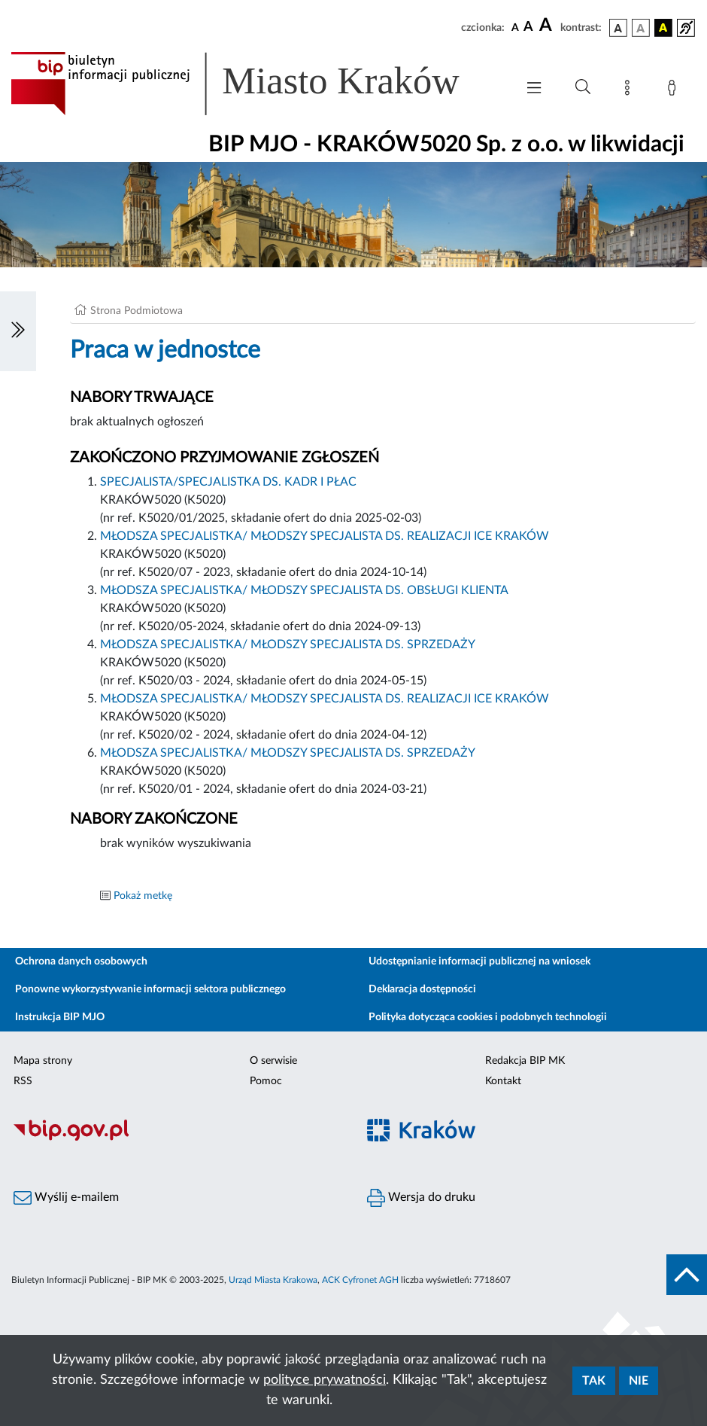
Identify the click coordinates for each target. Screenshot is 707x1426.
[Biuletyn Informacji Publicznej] (176, 1138)
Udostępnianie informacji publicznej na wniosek (479, 961)
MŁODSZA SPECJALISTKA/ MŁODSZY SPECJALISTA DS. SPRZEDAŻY (287, 644)
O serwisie (273, 1061)
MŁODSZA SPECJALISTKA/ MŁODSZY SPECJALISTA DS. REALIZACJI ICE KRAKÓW (324, 536)
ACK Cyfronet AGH (360, 1279)
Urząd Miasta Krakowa (273, 1279)
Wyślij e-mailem (66, 1198)
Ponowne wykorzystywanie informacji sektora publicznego (150, 989)
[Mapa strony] (630, 90)
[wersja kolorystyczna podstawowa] (618, 28)
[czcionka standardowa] (515, 27)
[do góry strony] (686, 1274)
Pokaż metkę (143, 896)
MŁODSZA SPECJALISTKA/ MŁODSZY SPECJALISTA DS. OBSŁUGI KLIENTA (304, 590)
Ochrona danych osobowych (81, 961)
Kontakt (503, 1081)
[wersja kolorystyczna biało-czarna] (641, 28)
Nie (638, 1381)
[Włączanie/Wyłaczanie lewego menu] (18, 331)
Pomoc (266, 1081)
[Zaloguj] (674, 90)
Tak (593, 1381)
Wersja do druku (421, 1198)
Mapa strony (43, 1061)
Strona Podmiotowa (136, 311)
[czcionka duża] (547, 25)
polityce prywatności (324, 1380)
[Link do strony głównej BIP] (255, 83)
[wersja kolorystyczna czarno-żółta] (663, 28)
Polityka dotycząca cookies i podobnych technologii (488, 1017)
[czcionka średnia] (528, 27)
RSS (23, 1081)
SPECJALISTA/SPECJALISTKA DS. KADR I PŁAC (228, 482)
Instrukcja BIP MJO (60, 1017)
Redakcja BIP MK (525, 1061)
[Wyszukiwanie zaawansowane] (582, 87)
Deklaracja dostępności (422, 989)
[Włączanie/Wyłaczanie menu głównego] (534, 89)
